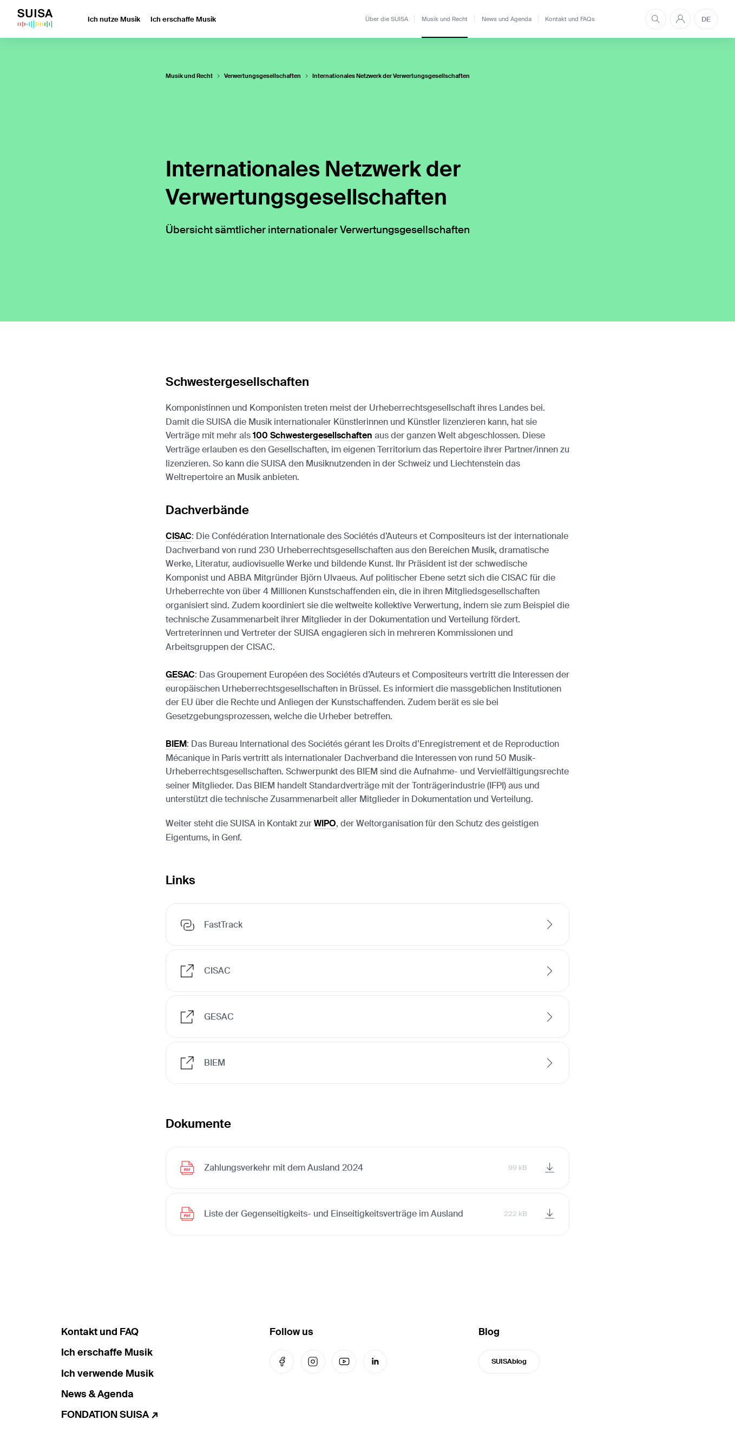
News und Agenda (506, 19)
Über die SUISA (386, 19)
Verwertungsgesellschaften (262, 76)
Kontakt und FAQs (570, 19)
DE (706, 19)
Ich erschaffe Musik (183, 19)
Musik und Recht (445, 19)
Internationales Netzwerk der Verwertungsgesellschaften (391, 76)
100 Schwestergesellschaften (312, 435)
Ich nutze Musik (114, 19)
